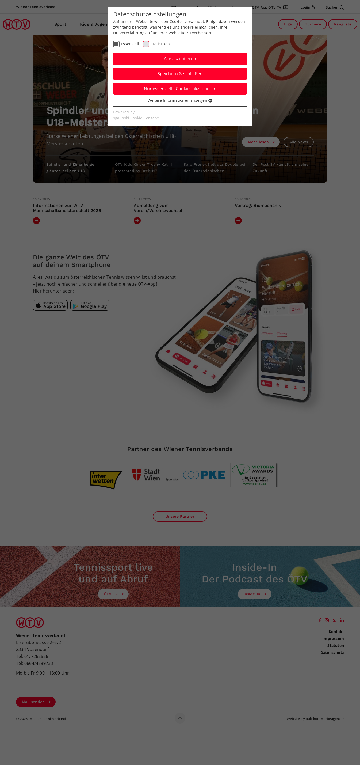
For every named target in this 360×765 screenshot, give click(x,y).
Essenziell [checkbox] (130, 43)
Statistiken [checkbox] (160, 43)
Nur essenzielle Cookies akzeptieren (180, 89)
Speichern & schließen (180, 74)
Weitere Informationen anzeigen (180, 100)
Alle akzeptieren (180, 59)
